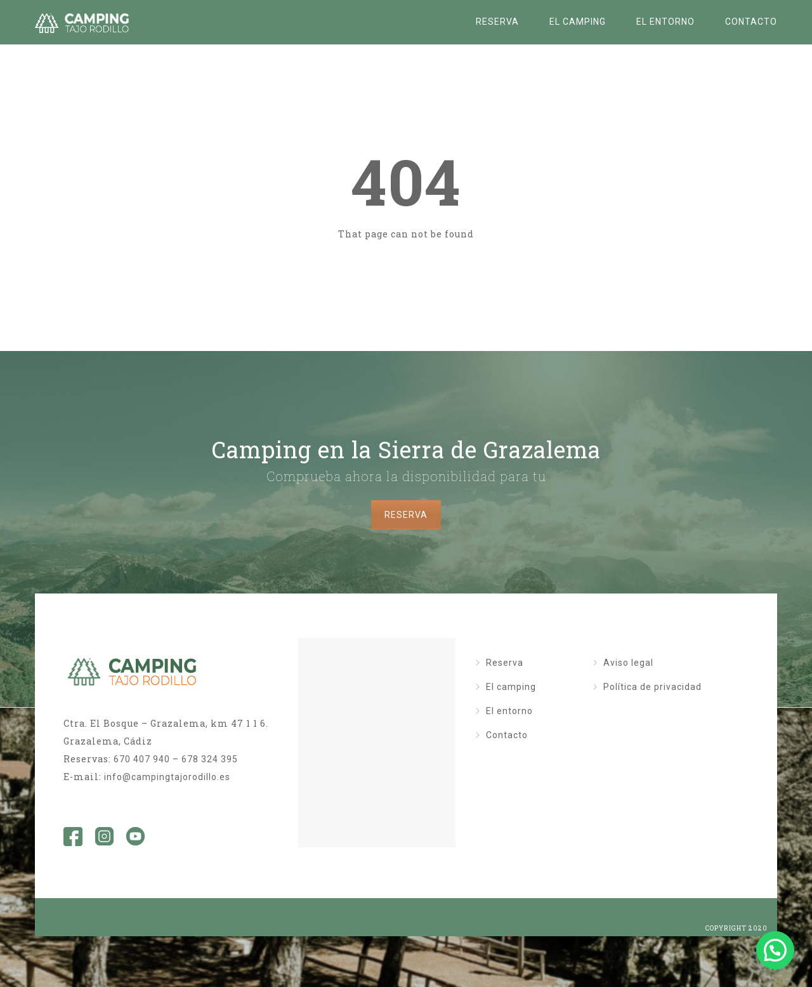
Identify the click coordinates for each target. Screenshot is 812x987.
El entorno (665, 22)
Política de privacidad (652, 687)
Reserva (497, 22)
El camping (577, 22)
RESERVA (406, 515)
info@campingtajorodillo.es (167, 777)
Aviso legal (628, 663)
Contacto (751, 22)
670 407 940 (142, 759)
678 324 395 (209, 759)
